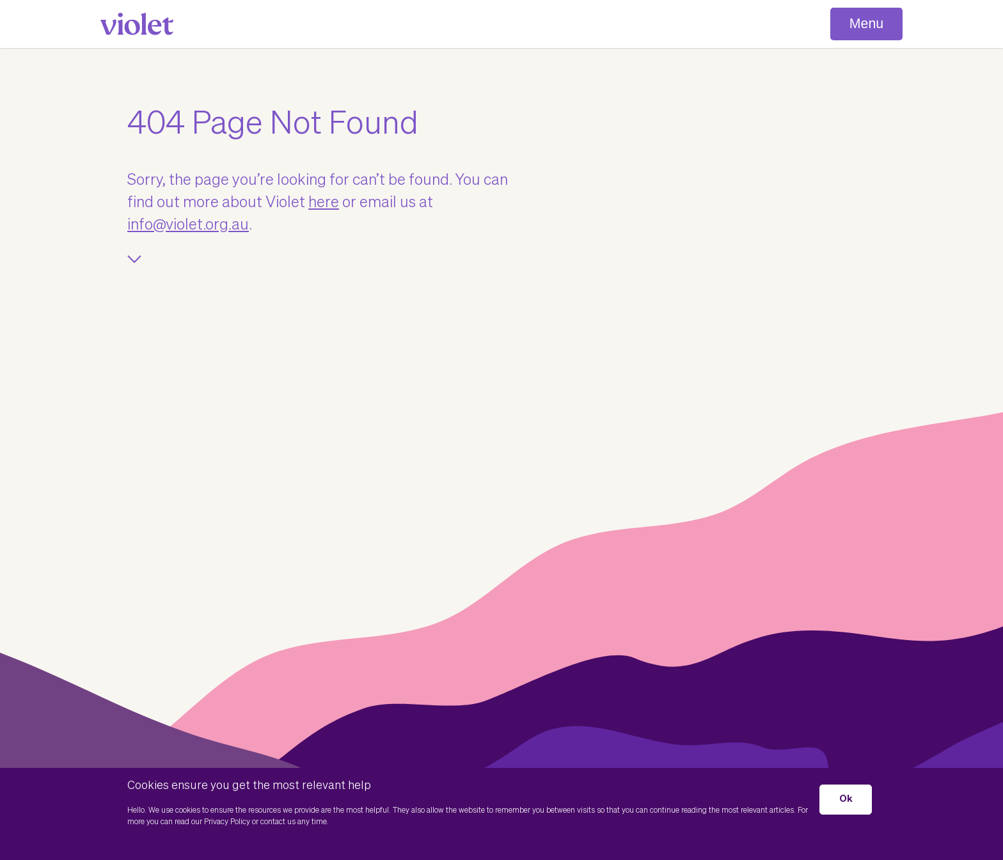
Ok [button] (846, 799)
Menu (866, 23)
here (323, 202)
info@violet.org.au (188, 225)
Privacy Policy (227, 822)
